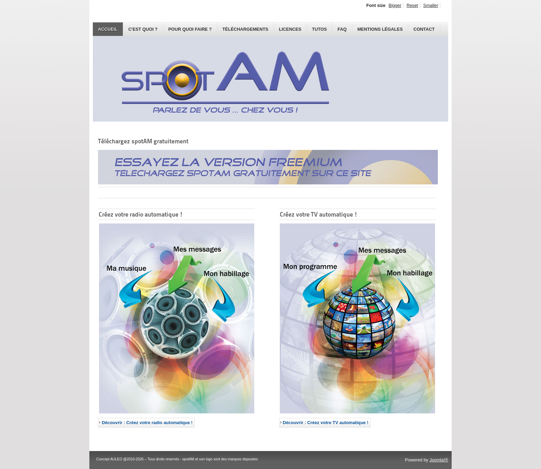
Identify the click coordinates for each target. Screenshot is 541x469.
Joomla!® (439, 459)
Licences (290, 29)
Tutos (319, 29)
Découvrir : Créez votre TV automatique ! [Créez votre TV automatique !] (325, 422)
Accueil (108, 29)
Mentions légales (380, 29)
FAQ (341, 29)
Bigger (394, 5)
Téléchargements (245, 29)
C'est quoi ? (143, 29)
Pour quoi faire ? (190, 29)
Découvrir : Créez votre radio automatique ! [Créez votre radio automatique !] (147, 422)
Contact (424, 29)
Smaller (430, 5)
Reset (412, 5)
